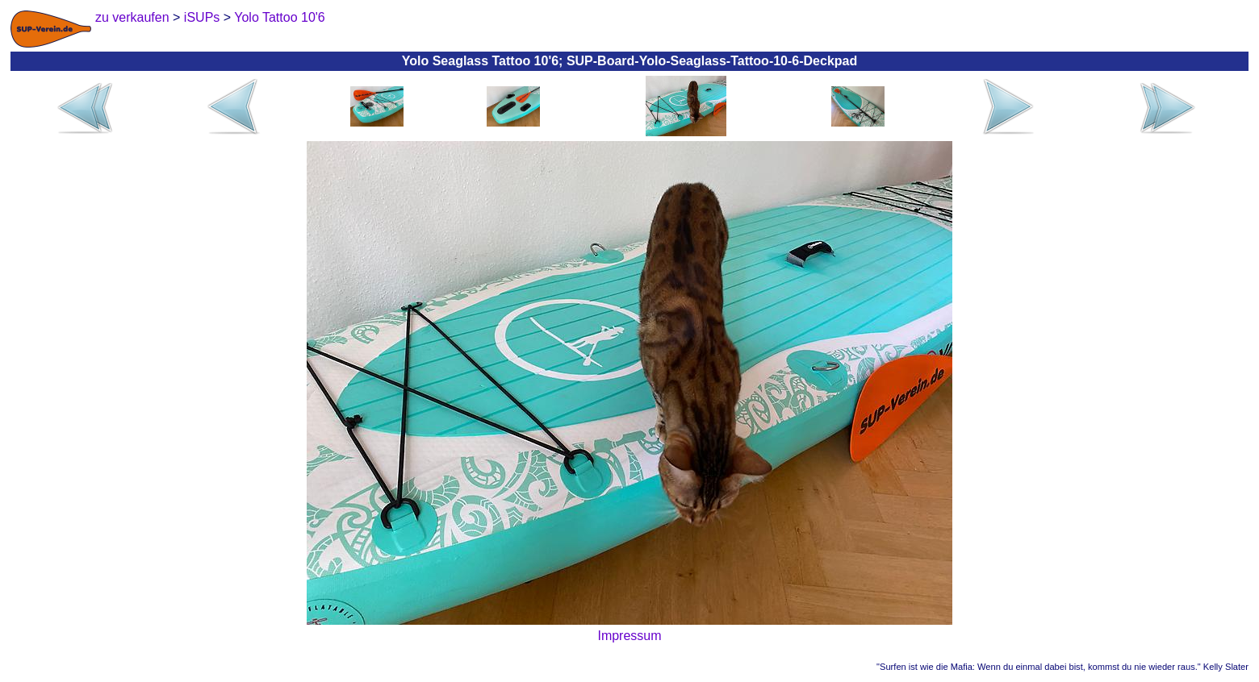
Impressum (629, 635)
